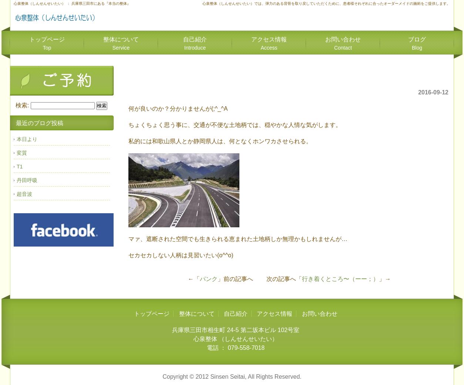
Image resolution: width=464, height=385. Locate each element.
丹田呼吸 (27, 180)
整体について (121, 43)
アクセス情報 (269, 43)
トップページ (47, 43)
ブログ (417, 43)
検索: (22, 105)
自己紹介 (195, 43)
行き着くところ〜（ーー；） (340, 279)
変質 (22, 153)
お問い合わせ (343, 43)
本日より (27, 139)
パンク (209, 279)
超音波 (24, 194)
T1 (20, 167)
